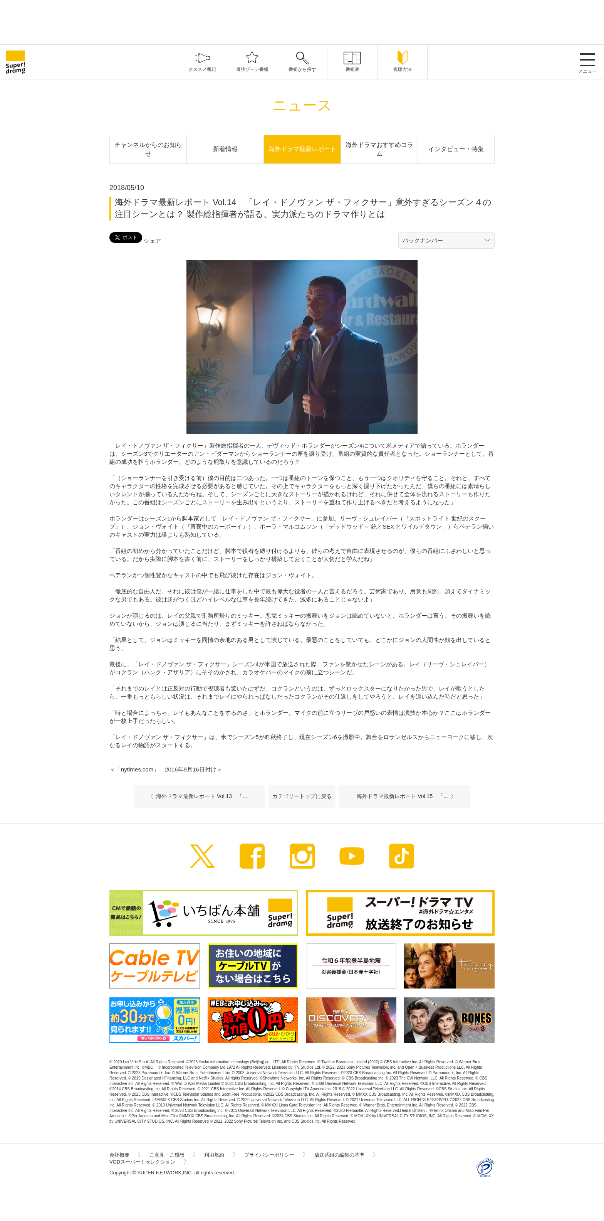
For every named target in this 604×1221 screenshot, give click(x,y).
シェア (152, 240)
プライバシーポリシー (274, 1155)
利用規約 (219, 1155)
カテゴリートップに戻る (302, 796)
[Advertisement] (302, 21)
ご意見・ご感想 (172, 1155)
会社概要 (124, 1155)
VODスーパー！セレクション (147, 1162)
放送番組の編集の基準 (344, 1155)
